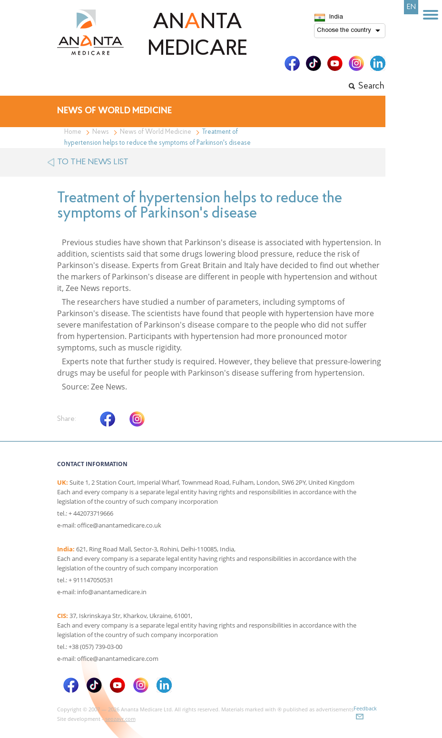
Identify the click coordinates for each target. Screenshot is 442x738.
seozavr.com (120, 718)
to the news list (92, 162)
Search (371, 86)
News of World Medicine (155, 132)
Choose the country (344, 30)
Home (72, 132)
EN (411, 7)
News (100, 132)
